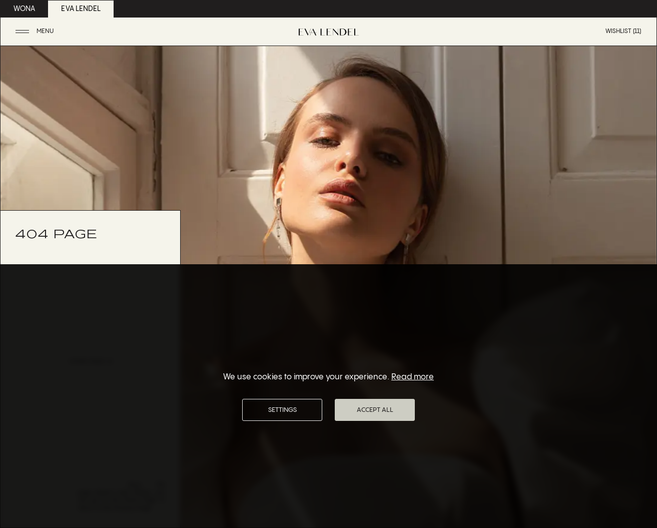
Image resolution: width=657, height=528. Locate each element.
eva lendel (81, 9)
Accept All (375, 409)
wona (24, 9)
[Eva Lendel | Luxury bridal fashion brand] (329, 32)
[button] (36, 32)
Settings (282, 409)
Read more (412, 377)
